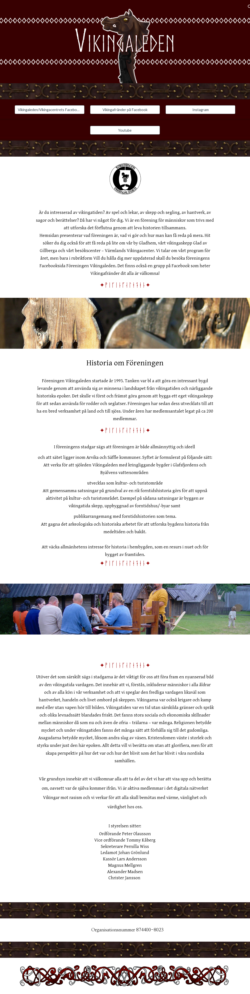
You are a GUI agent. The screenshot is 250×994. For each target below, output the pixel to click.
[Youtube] (125, 130)
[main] (125, 249)
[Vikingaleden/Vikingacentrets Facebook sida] (49, 109)
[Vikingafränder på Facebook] (125, 109)
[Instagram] (200, 109)
